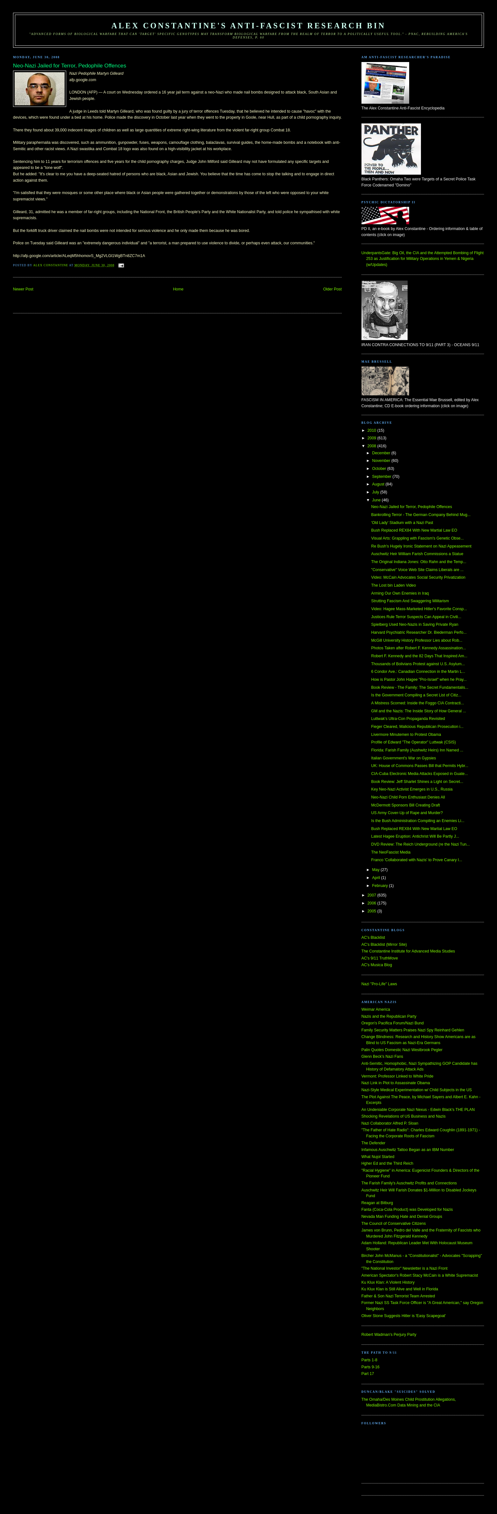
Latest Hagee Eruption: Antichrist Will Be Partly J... (415, 836)
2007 (372, 895)
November (381, 460)
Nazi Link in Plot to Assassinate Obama (395, 1083)
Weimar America (375, 1009)
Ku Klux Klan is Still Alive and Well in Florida (399, 1289)
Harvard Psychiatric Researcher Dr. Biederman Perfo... (419, 632)
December (381, 453)
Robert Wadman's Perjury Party (388, 1334)
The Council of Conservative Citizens (393, 1223)
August (379, 484)
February (380, 885)
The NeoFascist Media (391, 852)
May (376, 870)
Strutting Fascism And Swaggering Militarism (410, 601)
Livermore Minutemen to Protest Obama (406, 734)
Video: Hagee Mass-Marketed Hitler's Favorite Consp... (419, 609)
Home (178, 289)
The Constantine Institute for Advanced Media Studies (408, 951)
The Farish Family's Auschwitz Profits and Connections (409, 1183)
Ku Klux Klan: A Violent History (388, 1282)
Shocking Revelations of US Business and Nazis (403, 1116)
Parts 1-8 (369, 1360)
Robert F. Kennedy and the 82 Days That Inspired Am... (419, 656)
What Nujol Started (378, 1157)
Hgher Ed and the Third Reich (387, 1163)
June (377, 500)
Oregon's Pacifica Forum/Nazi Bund (392, 1023)
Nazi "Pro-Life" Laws (379, 984)
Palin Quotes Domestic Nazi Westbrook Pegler (402, 1050)
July (376, 492)
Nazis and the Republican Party (388, 1016)
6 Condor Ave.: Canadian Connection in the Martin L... (418, 671)
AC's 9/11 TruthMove (379, 958)
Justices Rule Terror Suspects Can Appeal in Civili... (416, 617)
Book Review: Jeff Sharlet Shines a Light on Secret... (417, 781)
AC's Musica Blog (376, 965)
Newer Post (23, 289)
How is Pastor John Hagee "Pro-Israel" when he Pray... (419, 679)
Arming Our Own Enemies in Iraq (400, 593)
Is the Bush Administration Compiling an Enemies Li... (418, 821)
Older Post (332, 289)
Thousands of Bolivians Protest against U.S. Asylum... (418, 664)
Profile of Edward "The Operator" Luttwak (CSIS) (413, 742)
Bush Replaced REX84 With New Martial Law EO (414, 530)
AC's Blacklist (373, 937)
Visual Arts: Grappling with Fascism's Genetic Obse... (417, 538)
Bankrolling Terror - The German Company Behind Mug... (421, 515)
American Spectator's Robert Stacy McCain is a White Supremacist (419, 1275)
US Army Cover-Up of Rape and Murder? (407, 813)
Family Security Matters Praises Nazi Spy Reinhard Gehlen (412, 1030)
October (379, 468)
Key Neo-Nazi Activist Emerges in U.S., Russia (412, 789)
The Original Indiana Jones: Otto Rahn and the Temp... (418, 562)
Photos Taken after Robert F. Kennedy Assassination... (418, 648)
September (382, 476)
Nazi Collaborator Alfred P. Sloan (389, 1123)
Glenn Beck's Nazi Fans (382, 1056)
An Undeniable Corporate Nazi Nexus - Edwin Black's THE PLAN (418, 1109)
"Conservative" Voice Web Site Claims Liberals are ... (417, 570)
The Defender (373, 1143)
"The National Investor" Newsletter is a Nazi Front (404, 1268)
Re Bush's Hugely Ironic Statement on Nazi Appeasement (421, 546)
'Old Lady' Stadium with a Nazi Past (402, 522)
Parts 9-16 (370, 1367)
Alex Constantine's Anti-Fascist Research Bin (248, 25)
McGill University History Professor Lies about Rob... (417, 640)
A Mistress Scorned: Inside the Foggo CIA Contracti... (417, 703)
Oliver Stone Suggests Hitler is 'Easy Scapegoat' (403, 1316)
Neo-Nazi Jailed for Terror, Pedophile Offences (411, 507)
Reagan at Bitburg (377, 1203)
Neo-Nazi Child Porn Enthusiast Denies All (408, 797)
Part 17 (367, 1373)
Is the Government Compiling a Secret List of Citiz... (416, 695)
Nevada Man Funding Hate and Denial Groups (401, 1216)
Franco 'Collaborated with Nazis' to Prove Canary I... (416, 860)
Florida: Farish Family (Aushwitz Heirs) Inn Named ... (417, 750)
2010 (372, 430)
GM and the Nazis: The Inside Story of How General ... (418, 711)
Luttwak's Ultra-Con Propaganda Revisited (408, 718)
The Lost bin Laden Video (393, 585)
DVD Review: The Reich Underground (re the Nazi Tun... (420, 844)
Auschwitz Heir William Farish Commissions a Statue (417, 554)
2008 (372, 446)
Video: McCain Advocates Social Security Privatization (418, 577)
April (376, 878)
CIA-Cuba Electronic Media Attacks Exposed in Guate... (419, 773)
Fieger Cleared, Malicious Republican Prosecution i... (417, 726)
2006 (372, 903)
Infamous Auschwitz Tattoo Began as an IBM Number (407, 1150)
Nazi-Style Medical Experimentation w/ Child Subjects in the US (416, 1090)
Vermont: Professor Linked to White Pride (397, 1076)
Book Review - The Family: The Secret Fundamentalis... (420, 687)
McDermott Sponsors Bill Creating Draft (405, 805)
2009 (372, 438)
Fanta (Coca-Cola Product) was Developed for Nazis (407, 1209)
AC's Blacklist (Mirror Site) (384, 944)
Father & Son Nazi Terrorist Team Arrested (398, 1296)
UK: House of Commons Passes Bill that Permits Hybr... (419, 766)
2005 (372, 911)
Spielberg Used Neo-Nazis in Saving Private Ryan (414, 624)
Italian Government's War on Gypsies (403, 758)
